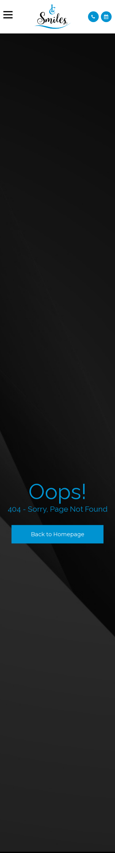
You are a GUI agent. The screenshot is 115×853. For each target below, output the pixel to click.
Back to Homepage (57, 534)
